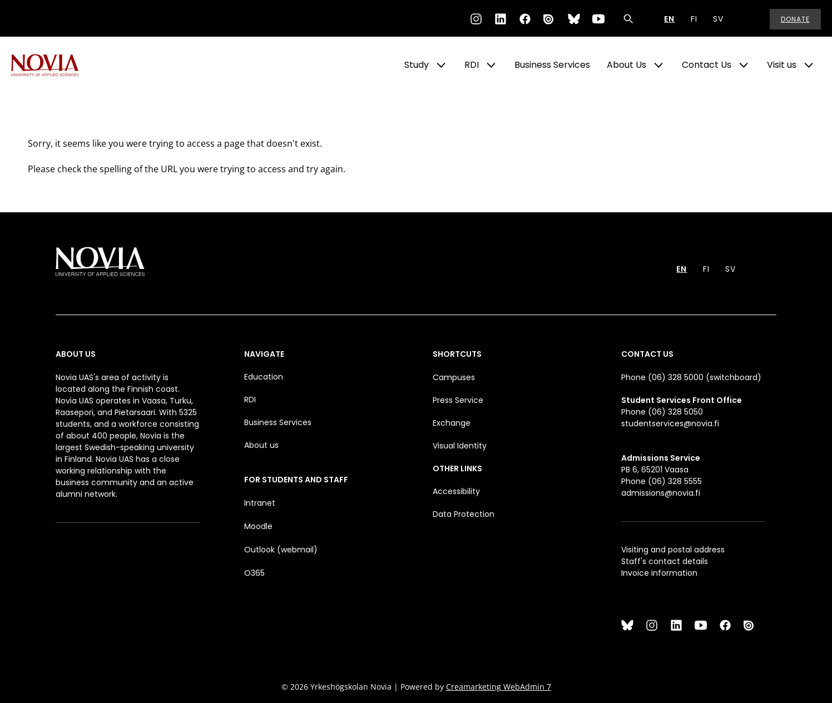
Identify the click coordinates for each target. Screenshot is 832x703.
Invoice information (659, 573)
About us (261, 445)
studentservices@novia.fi (670, 423)
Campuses (454, 377)
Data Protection (463, 514)
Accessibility (456, 491)
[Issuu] (549, 19)
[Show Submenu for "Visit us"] (808, 65)
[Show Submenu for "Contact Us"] (743, 65)
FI (694, 18)
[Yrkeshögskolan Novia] (55, 65)
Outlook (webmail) (281, 549)
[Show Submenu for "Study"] (441, 65)
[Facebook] (525, 19)
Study (416, 64)
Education (263, 376)
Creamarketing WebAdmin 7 (498, 686)
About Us (626, 64)
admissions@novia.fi (660, 492)
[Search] (628, 19)
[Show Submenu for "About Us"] (658, 65)
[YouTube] (598, 19)
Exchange (452, 422)
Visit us (781, 64)
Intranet (259, 502)
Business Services (552, 64)
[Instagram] (476, 19)
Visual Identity (460, 445)
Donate (795, 19)
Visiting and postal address (673, 549)
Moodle (258, 526)
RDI (471, 64)
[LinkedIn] (500, 19)
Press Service (458, 400)
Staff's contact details (664, 561)
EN (669, 18)
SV (718, 18)
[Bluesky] (574, 19)
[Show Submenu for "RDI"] (491, 65)
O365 (254, 573)
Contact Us (706, 64)
